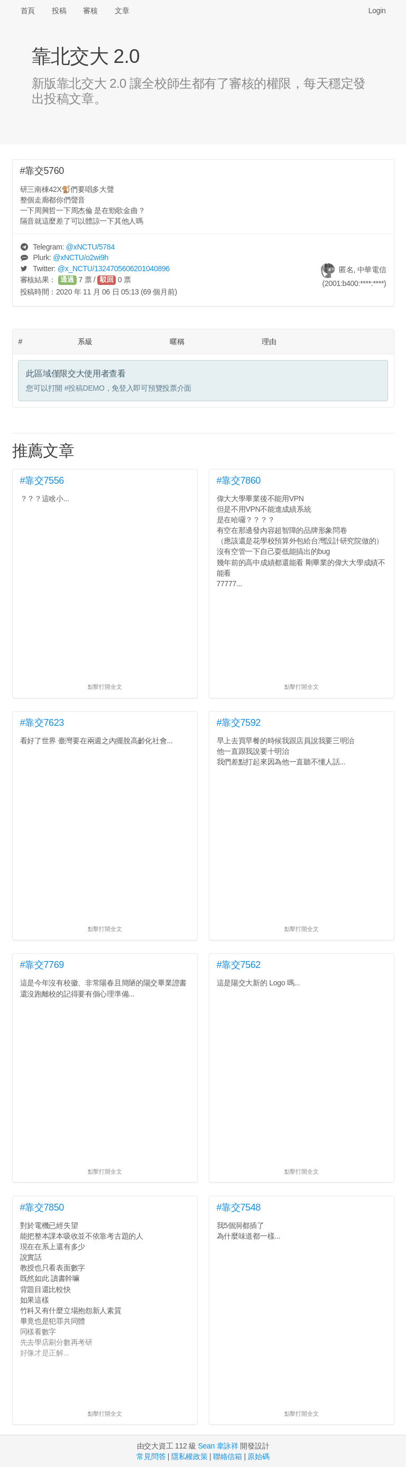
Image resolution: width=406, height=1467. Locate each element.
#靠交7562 (239, 964)
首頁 (28, 10)
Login (377, 10)
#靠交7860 (239, 480)
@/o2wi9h (80, 257)
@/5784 (90, 247)
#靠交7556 (42, 480)
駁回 (107, 279)
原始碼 (258, 1456)
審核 (90, 10)
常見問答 (150, 1456)
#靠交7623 (42, 722)
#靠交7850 (42, 1207)
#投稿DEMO (84, 388)
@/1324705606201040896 (114, 268)
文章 (122, 10)
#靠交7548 (239, 1207)
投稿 (59, 10)
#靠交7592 (239, 722)
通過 (67, 279)
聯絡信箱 (227, 1456)
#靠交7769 (42, 964)
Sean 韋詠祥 (218, 1446)
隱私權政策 (189, 1456)
